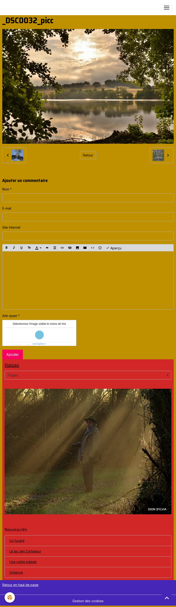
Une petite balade (23, 562)
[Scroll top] (167, 598)
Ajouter (12, 354)
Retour (88, 155)
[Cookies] (10, 597)
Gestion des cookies (88, 601)
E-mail (6, 208)
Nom (5, 189)
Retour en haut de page (20, 585)
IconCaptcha (38, 344)
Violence (16, 572)
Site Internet (11, 227)
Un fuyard (16, 541)
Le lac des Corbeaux (25, 551)
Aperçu (113, 247)
